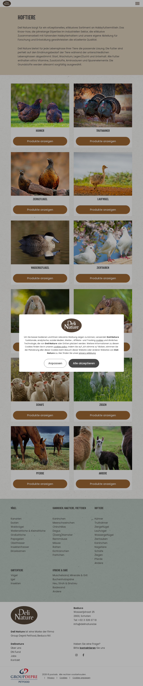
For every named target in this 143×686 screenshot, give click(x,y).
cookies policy (60, 346)
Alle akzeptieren (84, 363)
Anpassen (55, 363)
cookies (99, 340)
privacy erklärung (87, 353)
